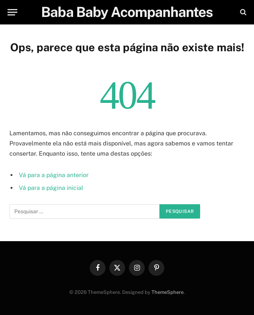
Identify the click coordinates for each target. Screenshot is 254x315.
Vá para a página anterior (54, 175)
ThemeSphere (167, 292)
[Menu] (12, 12)
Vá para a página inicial (51, 187)
